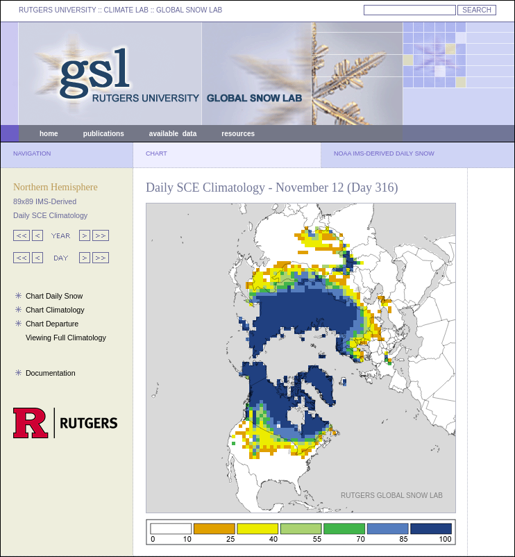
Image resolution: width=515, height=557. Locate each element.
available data (172, 134)
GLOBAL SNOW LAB (189, 10)
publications (103, 134)
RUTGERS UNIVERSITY (57, 10)
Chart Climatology (55, 310)
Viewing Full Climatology (66, 337)
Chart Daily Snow (54, 296)
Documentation (51, 373)
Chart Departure (52, 323)
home (49, 134)
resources (238, 134)
